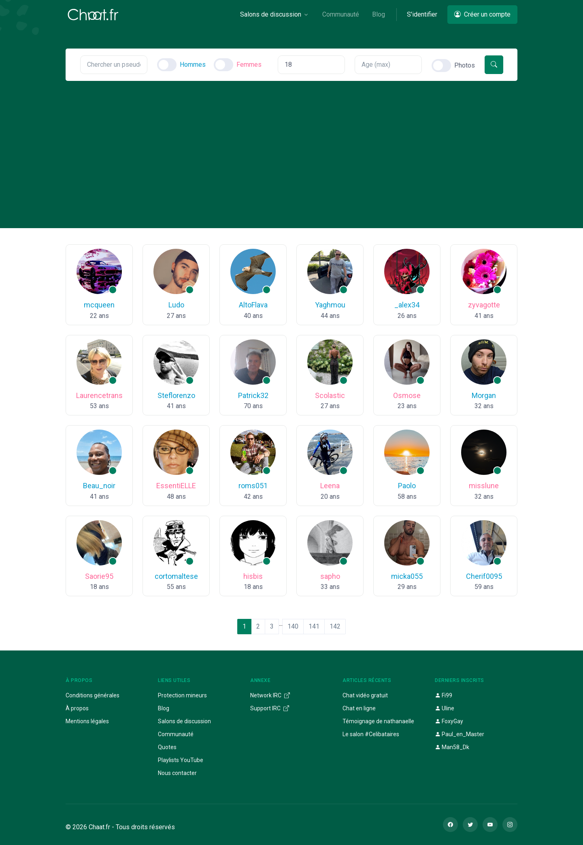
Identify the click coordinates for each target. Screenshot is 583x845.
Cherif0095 (484, 576)
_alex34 (406, 305)
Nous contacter (177, 773)
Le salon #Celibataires (371, 734)
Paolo (407, 485)
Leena (330, 485)
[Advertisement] (291, 141)
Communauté (176, 734)
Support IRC (269, 708)
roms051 (253, 485)
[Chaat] (93, 14)
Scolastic (330, 395)
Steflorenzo (176, 395)
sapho (330, 576)
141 (314, 626)
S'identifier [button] (422, 14)
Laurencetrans (99, 395)
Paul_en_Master (459, 734)
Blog (163, 708)
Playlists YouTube (180, 760)
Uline (444, 708)
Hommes (193, 64)
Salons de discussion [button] (270, 14)
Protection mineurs (182, 695)
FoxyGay (449, 721)
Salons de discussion (184, 721)
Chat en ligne (359, 708)
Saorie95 (99, 576)
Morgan (484, 395)
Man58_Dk (452, 747)
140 (292, 626)
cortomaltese (176, 576)
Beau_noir (99, 485)
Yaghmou (330, 305)
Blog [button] (378, 14)
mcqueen (99, 305)
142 (335, 626)
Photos (464, 65)
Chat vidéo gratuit (365, 695)
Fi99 (443, 695)
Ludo (176, 305)
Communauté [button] (340, 14)
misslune (484, 485)
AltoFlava (253, 305)
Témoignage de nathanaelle (378, 721)
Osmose (407, 395)
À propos (77, 708)
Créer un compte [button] (482, 14)
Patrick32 (253, 395)
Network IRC (270, 695)
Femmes (249, 64)
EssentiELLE (176, 485)
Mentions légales (87, 721)
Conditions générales (92, 695)
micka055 (407, 576)
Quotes (167, 747)
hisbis (253, 576)
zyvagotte (484, 305)
